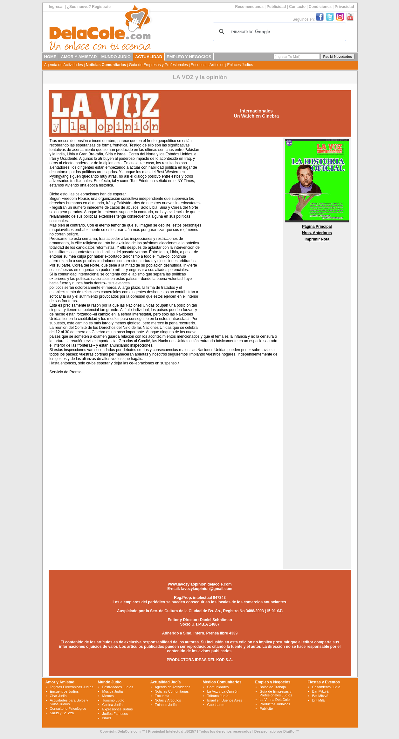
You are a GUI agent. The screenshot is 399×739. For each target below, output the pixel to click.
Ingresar (56, 6)
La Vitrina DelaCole (275, 700)
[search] (278, 32)
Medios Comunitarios (222, 682)
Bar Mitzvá (320, 691)
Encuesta (199, 65)
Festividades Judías (117, 687)
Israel (106, 718)
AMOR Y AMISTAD (79, 56)
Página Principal (317, 226)
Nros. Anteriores (317, 233)
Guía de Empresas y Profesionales (158, 65)
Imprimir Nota (317, 239)
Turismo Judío (113, 700)
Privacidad (344, 6)
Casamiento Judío (326, 687)
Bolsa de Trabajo (273, 687)
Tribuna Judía (218, 696)
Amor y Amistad (60, 682)
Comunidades (218, 687)
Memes (108, 696)
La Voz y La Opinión (222, 691)
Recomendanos (249, 6)
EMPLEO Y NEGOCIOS (189, 56)
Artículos (217, 65)
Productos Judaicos (275, 704)
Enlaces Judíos (240, 65)
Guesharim (215, 705)
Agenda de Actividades (63, 65)
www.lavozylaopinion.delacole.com (199, 584)
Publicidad (276, 6)
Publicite (266, 708)
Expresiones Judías (117, 709)
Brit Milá (318, 700)
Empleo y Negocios (273, 682)
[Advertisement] (241, 234)
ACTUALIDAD (148, 56)
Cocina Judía (112, 705)
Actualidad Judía (165, 682)
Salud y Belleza (62, 713)
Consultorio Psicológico (68, 708)
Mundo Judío (110, 682)
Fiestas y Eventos (324, 682)
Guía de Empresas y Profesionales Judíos (276, 693)
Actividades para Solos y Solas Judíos (69, 702)
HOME (50, 56)
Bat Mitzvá (320, 696)
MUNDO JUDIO (115, 56)
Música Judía (112, 691)
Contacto (297, 6)
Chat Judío (58, 696)
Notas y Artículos (168, 700)
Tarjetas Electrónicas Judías (71, 687)
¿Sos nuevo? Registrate (89, 6)
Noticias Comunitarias (106, 65)
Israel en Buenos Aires (224, 700)
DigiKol (289, 731)
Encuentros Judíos (64, 691)
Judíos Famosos (115, 713)
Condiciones (320, 6)
